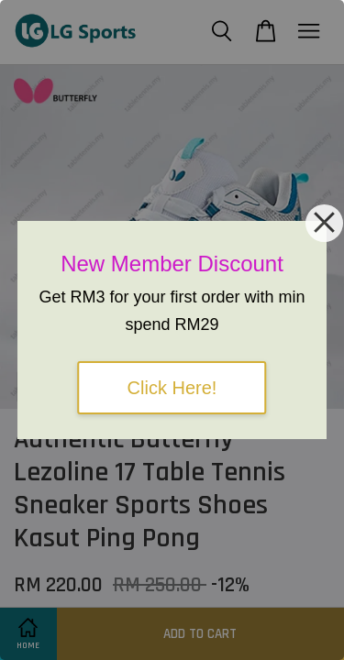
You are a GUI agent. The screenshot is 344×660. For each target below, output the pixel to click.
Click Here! (172, 388)
